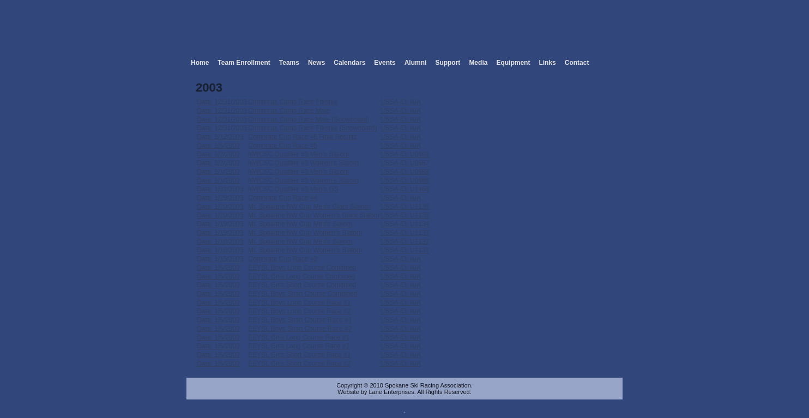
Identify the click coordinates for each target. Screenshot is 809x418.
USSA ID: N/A (401, 102)
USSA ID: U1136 (405, 206)
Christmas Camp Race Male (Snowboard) (308, 119)
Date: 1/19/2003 (220, 224)
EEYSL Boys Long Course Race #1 (299, 302)
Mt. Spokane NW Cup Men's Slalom (300, 224)
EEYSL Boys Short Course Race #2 (300, 328)
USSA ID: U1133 (405, 233)
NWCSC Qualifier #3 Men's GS (293, 189)
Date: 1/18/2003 (220, 241)
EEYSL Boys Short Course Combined (302, 294)
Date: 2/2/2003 (218, 154)
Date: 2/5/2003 (218, 145)
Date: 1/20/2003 (220, 206)
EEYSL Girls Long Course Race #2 (298, 346)
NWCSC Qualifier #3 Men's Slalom (298, 154)
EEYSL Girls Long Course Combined (301, 276)
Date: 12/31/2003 (222, 102)
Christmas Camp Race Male (289, 110)
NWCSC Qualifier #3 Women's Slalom (303, 163)
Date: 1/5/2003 (218, 267)
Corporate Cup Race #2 (282, 259)
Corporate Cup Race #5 (282, 145)
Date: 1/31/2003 (220, 189)
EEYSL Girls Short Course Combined (302, 285)
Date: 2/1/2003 (218, 171)
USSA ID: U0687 (405, 163)
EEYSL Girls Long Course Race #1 (298, 337)
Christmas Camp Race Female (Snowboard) (312, 128)
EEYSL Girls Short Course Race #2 (299, 363)
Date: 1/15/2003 (220, 259)
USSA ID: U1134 (405, 224)
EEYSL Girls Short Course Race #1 (299, 355)
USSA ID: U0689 (405, 154)
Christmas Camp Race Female (292, 102)
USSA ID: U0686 (405, 180)
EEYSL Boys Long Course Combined (302, 267)
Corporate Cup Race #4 (282, 198)
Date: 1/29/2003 (220, 198)
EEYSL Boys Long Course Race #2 (299, 311)
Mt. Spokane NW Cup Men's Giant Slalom (309, 206)
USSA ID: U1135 (405, 215)
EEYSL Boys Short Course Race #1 (300, 320)
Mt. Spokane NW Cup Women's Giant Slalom (313, 215)
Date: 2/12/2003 (220, 137)
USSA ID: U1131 (405, 250)
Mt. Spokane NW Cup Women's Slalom (305, 233)
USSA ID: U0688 (405, 171)
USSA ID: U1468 (405, 189)
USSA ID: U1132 (405, 241)
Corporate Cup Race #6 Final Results (302, 137)
